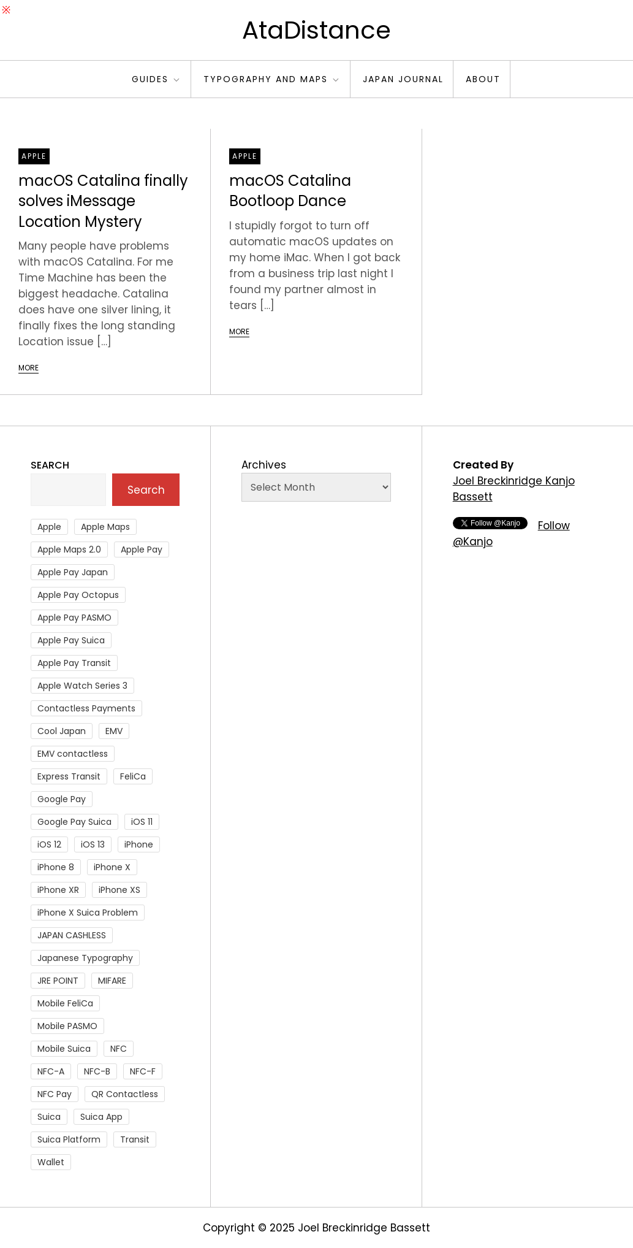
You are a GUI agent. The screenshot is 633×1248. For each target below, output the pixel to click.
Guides (156, 79)
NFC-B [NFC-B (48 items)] (97, 1071)
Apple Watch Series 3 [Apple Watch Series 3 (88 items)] (82, 686)
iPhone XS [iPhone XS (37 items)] (119, 890)
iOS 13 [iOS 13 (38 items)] (93, 844)
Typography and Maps (272, 79)
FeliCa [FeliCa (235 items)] (133, 776)
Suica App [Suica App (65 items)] (101, 1117)
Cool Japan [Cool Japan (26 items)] (61, 731)
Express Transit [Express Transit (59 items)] (68, 776)
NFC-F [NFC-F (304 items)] (143, 1071)
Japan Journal (403, 79)
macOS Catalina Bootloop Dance (290, 191)
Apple (34, 156)
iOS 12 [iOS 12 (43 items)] (49, 844)
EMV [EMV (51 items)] (114, 731)
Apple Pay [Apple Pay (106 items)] (141, 549)
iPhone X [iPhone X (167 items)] (112, 867)
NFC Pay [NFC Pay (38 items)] (54, 1094)
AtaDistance (316, 30)
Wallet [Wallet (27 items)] (50, 1162)
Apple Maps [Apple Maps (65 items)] (105, 527)
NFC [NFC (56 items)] (118, 1049)
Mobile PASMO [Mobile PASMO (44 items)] (67, 1026)
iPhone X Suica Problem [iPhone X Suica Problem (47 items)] (87, 912)
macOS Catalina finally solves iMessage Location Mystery (103, 201)
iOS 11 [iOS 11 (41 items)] (142, 822)
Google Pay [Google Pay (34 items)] (61, 799)
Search (50, 465)
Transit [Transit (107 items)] (135, 1139)
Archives (263, 464)
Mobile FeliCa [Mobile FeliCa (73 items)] (65, 1003)
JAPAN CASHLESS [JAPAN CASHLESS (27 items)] (71, 935)
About (483, 79)
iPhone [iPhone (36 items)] (138, 844)
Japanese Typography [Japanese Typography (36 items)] (85, 958)
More (28, 367)
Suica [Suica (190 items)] (49, 1117)
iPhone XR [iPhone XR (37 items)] (58, 890)
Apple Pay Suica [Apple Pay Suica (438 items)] (71, 640)
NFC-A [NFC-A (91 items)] (50, 1071)
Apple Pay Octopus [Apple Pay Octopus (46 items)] (78, 595)
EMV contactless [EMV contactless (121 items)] (72, 754)
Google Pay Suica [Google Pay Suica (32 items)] (74, 822)
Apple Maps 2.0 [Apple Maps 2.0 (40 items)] (69, 549)
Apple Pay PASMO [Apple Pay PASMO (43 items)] (74, 617)
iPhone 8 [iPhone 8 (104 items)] (55, 867)
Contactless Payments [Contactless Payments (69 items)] (86, 708)
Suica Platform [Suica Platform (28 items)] (68, 1139)
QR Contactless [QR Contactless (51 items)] (124, 1094)
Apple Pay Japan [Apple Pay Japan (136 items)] (72, 572)
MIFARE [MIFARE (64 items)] (112, 980)
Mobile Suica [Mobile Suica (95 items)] (64, 1049)
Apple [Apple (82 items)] (49, 527)
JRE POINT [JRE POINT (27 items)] (57, 980)
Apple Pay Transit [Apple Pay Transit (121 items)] (74, 663)
